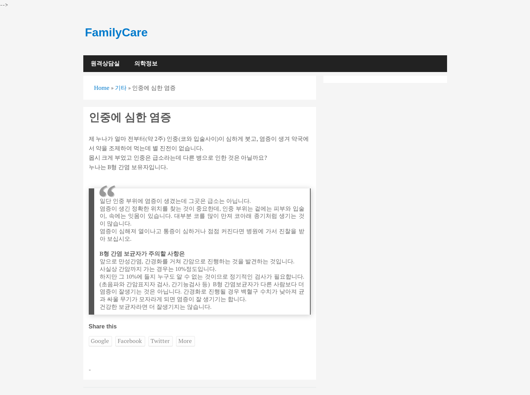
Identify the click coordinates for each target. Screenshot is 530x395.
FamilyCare (116, 32)
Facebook (129, 341)
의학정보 (146, 63)
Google (100, 341)
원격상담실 (105, 63)
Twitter (160, 341)
